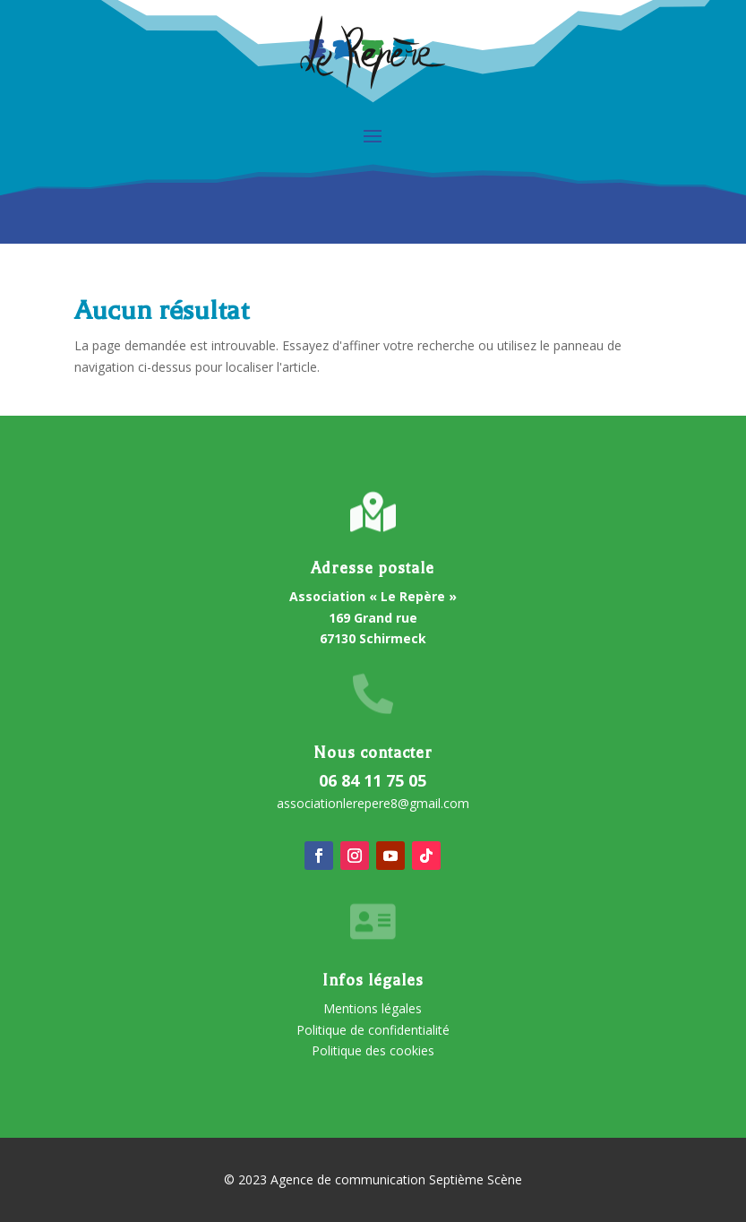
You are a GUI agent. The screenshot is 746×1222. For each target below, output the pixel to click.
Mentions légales (372, 1008)
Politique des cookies (373, 1050)
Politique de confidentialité (373, 1029)
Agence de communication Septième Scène (396, 1179)
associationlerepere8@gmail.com (373, 803)
